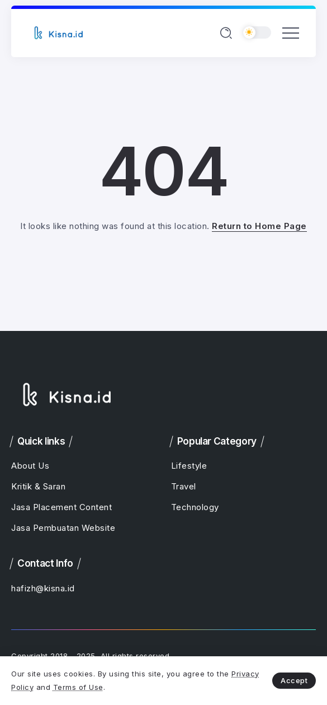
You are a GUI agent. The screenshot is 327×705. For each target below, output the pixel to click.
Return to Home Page (259, 226)
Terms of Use (78, 687)
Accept (294, 680)
